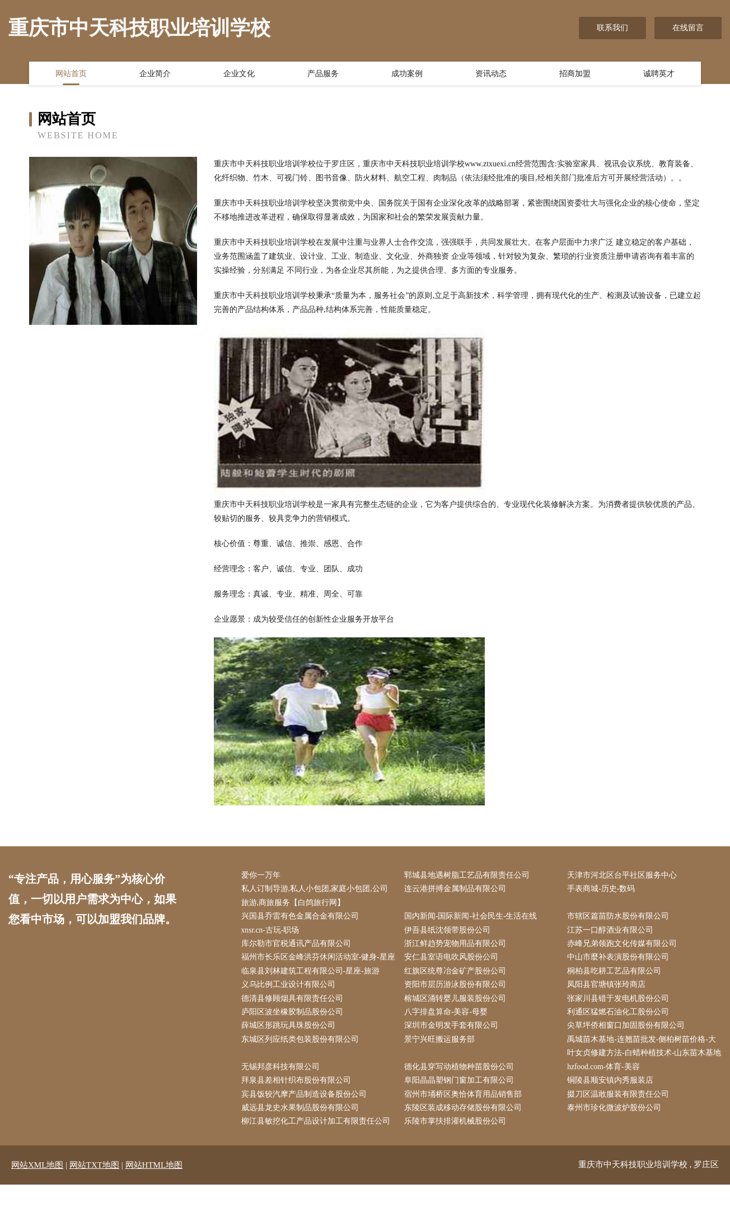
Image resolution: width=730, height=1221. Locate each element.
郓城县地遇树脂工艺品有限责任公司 (469, 876)
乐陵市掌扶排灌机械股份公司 (457, 1158)
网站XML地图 (37, 1201)
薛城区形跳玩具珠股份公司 (291, 1045)
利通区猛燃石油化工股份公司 (621, 1031)
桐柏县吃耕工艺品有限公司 (617, 989)
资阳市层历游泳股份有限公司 (457, 1003)
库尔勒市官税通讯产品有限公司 (298, 946)
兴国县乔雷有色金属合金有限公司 (302, 918)
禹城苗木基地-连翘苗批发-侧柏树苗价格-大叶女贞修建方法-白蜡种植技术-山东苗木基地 (644, 1073)
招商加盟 (575, 74)
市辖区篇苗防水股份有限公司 (621, 918)
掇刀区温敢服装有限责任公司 (621, 1129)
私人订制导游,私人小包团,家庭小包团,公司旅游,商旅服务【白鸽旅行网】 (317, 897)
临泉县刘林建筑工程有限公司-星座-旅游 (313, 989)
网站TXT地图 (94, 1201)
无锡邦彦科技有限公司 (283, 1101)
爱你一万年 (263, 876)
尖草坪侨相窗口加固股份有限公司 (628, 1045)
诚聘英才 (659, 74)
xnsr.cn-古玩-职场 (273, 932)
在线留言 (688, 28)
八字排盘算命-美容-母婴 (448, 1031)
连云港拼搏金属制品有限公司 (457, 890)
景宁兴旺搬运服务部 (441, 1059)
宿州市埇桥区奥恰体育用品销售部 (465, 1129)
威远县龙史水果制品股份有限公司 (302, 1144)
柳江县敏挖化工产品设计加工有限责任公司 (318, 1158)
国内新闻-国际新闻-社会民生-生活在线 (473, 918)
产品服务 (323, 74)
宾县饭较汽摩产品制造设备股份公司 (306, 1129)
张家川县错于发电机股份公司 (621, 1017)
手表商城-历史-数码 (604, 890)
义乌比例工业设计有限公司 (291, 1003)
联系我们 (612, 28)
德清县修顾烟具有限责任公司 (294, 1017)
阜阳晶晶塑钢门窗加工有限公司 (461, 1115)
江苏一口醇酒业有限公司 (613, 932)
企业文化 (239, 74)
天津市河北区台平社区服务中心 (625, 876)
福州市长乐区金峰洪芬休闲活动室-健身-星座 (317, 967)
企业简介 (155, 74)
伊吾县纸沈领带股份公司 (449, 932)
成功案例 (407, 74)
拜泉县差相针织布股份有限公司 (298, 1115)
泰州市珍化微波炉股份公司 (617, 1144)
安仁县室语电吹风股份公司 (453, 960)
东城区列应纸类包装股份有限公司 (302, 1059)
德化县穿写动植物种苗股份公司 (461, 1101)
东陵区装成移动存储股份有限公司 (465, 1144)
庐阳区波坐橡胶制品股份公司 (294, 1031)
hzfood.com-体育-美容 (607, 1101)
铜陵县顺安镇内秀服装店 (613, 1115)
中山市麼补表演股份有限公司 (621, 960)
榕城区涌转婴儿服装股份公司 (457, 1017)
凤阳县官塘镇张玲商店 (609, 1003)
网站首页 (71, 74)
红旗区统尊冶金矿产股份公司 (457, 989)
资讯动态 (491, 74)
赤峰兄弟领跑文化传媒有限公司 (625, 946)
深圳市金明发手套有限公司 (453, 1045)
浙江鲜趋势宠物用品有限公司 (457, 946)
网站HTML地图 (154, 1201)
